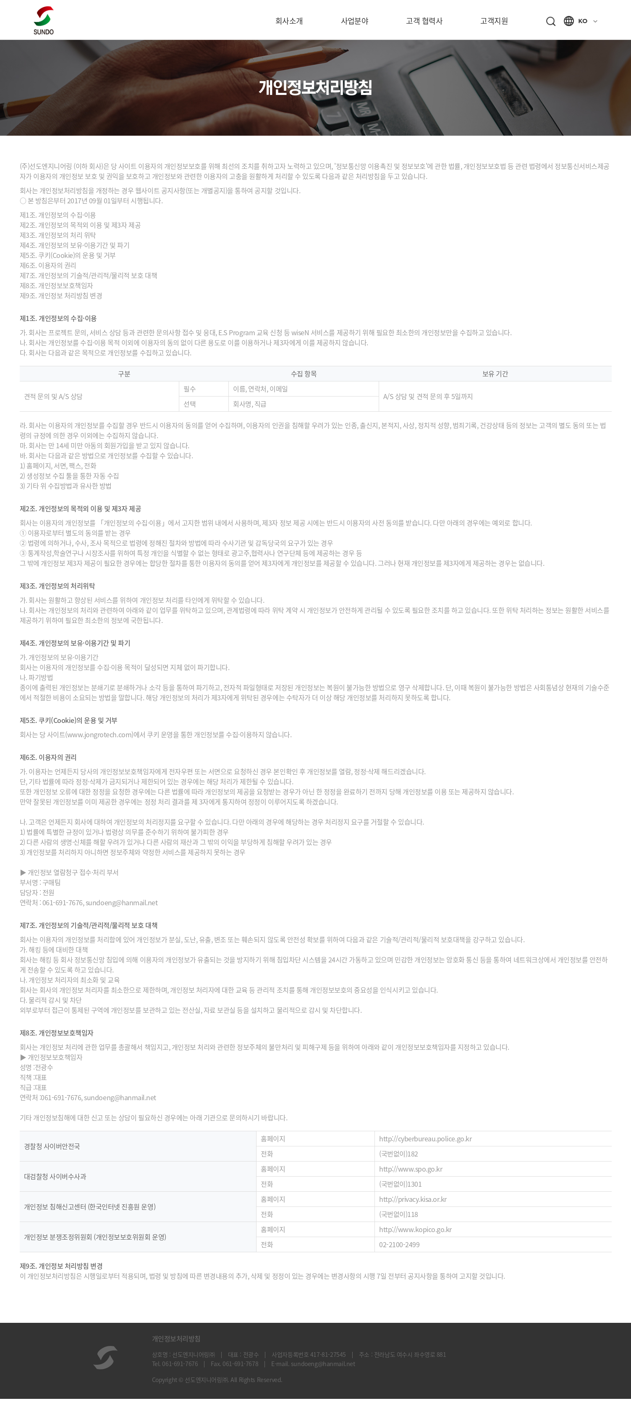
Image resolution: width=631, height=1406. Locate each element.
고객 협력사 (424, 20)
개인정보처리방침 (176, 1345)
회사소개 (289, 20)
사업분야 (355, 20)
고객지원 (494, 20)
